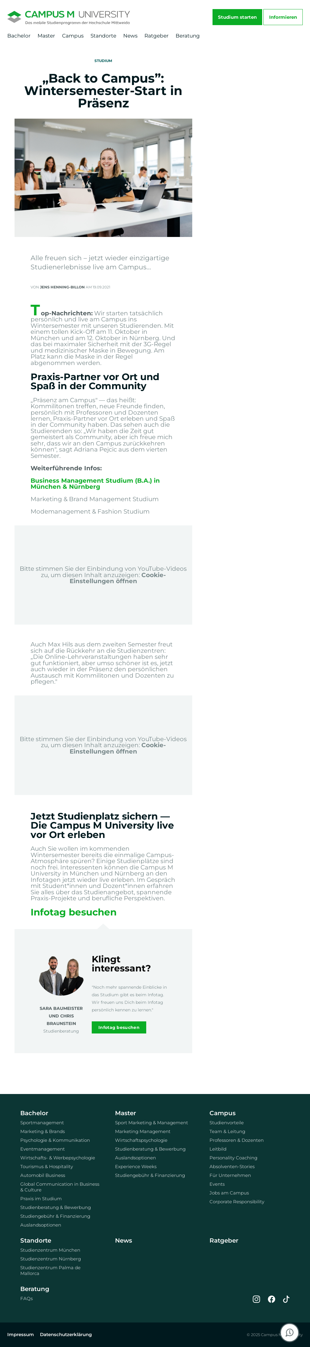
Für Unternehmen (230, 1175)
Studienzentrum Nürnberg (50, 1259)
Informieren (283, 17)
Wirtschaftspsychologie (141, 1140)
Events (217, 1184)
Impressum (20, 1334)
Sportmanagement (42, 1122)
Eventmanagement (42, 1149)
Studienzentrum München (50, 1250)
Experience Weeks (136, 1166)
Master (46, 36)
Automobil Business (42, 1175)
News (130, 36)
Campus (73, 36)
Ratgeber (156, 36)
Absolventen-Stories (232, 1166)
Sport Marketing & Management (151, 1122)
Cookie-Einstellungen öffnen (118, 578)
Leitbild (217, 1149)
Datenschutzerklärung (66, 1334)
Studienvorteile (226, 1122)
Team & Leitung (227, 1131)
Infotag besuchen (74, 912)
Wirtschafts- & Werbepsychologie (57, 1158)
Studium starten (237, 17)
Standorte (103, 36)
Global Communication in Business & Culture (59, 1187)
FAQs (26, 1298)
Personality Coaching (233, 1158)
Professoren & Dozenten (236, 1140)
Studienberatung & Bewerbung (55, 1207)
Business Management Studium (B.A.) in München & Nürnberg (95, 483)
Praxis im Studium (41, 1198)
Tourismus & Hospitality (46, 1166)
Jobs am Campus (229, 1193)
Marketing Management (142, 1131)
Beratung (188, 36)
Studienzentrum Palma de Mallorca (50, 1270)
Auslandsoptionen (40, 1225)
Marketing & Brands (42, 1131)
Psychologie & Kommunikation (55, 1140)
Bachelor (19, 36)
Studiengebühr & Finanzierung (55, 1216)
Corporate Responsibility (236, 1201)
